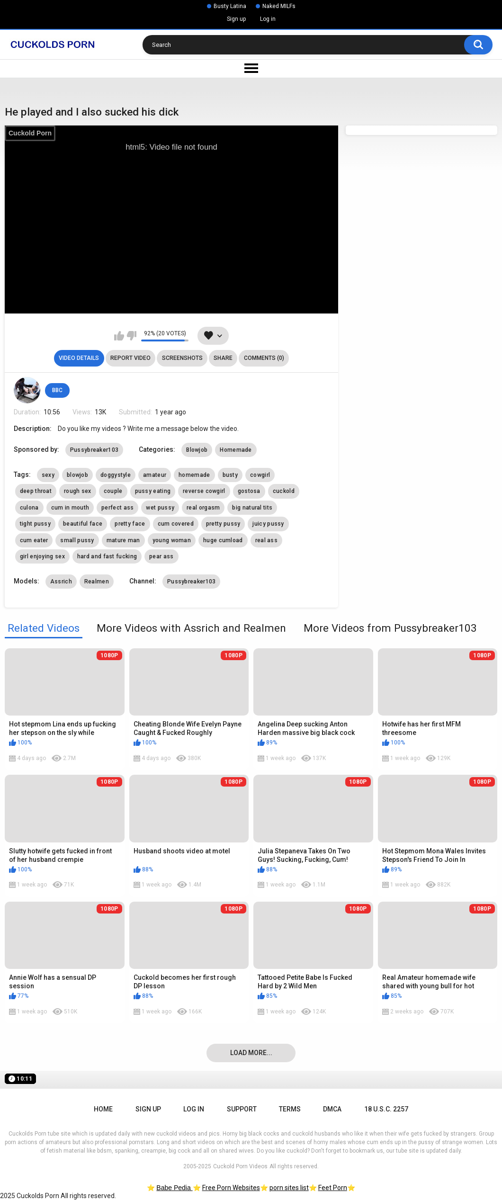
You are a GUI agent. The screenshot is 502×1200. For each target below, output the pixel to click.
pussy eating (153, 491)
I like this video (119, 335)
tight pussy (35, 523)
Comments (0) (264, 358)
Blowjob (196, 450)
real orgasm (203, 507)
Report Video (130, 358)
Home (103, 1109)
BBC (57, 390)
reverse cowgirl (204, 491)
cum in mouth (70, 507)
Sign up (236, 19)
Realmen (96, 581)
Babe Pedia (174, 1187)
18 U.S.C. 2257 (386, 1109)
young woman (171, 540)
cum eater (34, 540)
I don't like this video (131, 335)
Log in (268, 19)
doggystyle (115, 475)
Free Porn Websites (231, 1187)
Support (242, 1109)
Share (223, 358)
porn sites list (289, 1187)
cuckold (284, 491)
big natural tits (252, 507)
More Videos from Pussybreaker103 (390, 628)
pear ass (161, 556)
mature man (123, 540)
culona (29, 507)
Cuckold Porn (30, 133)
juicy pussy (268, 523)
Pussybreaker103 (94, 450)
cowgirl (260, 475)
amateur (154, 475)
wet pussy (160, 507)
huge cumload (223, 540)
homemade (194, 475)
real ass (266, 540)
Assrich (61, 581)
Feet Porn (332, 1187)
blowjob (77, 475)
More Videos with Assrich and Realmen (191, 628)
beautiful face (82, 523)
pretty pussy (223, 523)
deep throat (36, 491)
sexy (48, 475)
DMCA (332, 1109)
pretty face (130, 523)
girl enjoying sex (42, 556)
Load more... (251, 1053)
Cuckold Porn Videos (240, 1166)
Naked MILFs (279, 6)
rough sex (77, 491)
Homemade (235, 450)
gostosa (249, 491)
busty (230, 475)
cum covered (176, 523)
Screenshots (182, 358)
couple (113, 491)
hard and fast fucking (107, 556)
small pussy (77, 540)
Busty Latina (230, 6)
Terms (290, 1109)
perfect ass (117, 507)
